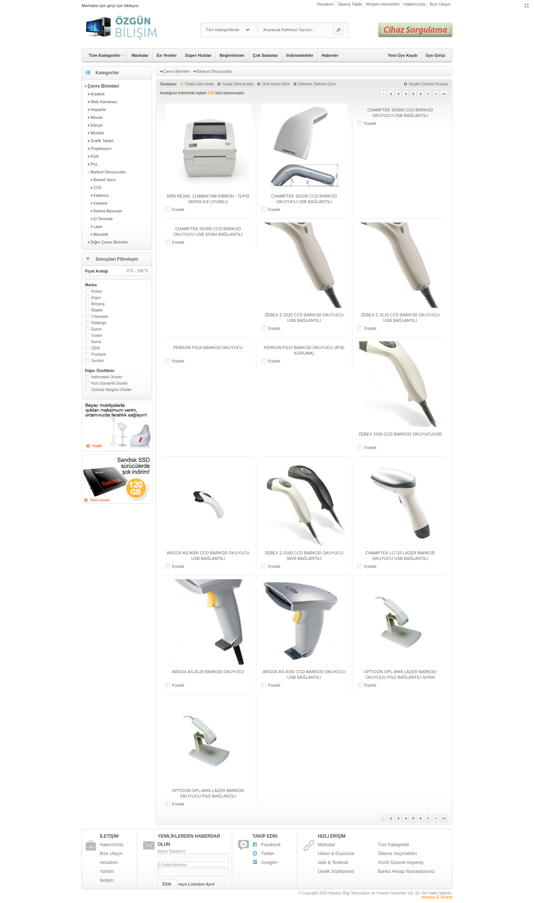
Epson (96, 329)
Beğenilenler (232, 55)
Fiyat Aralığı (117, 271)
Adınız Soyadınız (172, 851)
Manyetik (100, 234)
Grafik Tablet (101, 140)
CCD (97, 188)
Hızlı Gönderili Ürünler (109, 383)
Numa (96, 342)
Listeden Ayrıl (201, 884)
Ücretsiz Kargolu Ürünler (111, 390)
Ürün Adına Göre (276, 84)
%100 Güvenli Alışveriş (400, 862)
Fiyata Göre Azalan (238, 84)
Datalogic (99, 323)
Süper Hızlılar (198, 55)
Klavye (96, 125)
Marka (91, 285)
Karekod (100, 203)
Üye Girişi (435, 55)
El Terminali (103, 219)
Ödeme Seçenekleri (397, 853)
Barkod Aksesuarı (107, 211)
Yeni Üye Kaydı (403, 55)
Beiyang (98, 304)
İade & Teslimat (333, 862)
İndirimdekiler (299, 55)
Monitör (97, 133)
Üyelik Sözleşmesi (336, 871)
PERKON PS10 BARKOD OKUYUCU (208, 347)
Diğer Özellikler (100, 370)
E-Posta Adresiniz (172, 865)
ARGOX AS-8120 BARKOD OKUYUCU (208, 671)
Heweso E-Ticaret (437, 897)
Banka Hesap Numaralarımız (406, 871)
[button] (338, 30)
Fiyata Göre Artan (199, 84)
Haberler (330, 55)
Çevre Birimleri (176, 71)
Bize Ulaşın (440, 4)
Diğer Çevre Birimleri (109, 242)
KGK (94, 156)
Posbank (98, 354)
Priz (94, 164)
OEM (95, 348)
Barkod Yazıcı (104, 180)
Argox (96, 298)
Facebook (267, 845)
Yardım (107, 871)
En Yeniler (167, 55)
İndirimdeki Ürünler (106, 377)
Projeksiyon (101, 148)
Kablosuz (101, 195)
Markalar (140, 55)
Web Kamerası (104, 102)
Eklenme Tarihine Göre (317, 84)
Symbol (97, 361)
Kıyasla (178, 210)
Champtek (99, 316)
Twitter (263, 854)
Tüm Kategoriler (393, 844)
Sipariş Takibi (350, 4)
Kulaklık (97, 94)
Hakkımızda (414, 4)
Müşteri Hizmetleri (383, 4)
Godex (96, 335)
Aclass (96, 291)
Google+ (265, 862)
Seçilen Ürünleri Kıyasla (428, 84)
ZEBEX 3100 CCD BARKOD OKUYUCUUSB (400, 434)
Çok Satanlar (265, 55)
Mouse (96, 117)
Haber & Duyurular (336, 853)
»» (444, 94)
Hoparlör (98, 109)
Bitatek (97, 310)
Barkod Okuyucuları (108, 172)
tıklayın (131, 5)
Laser (98, 227)
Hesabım (325, 4)
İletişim (106, 880)
